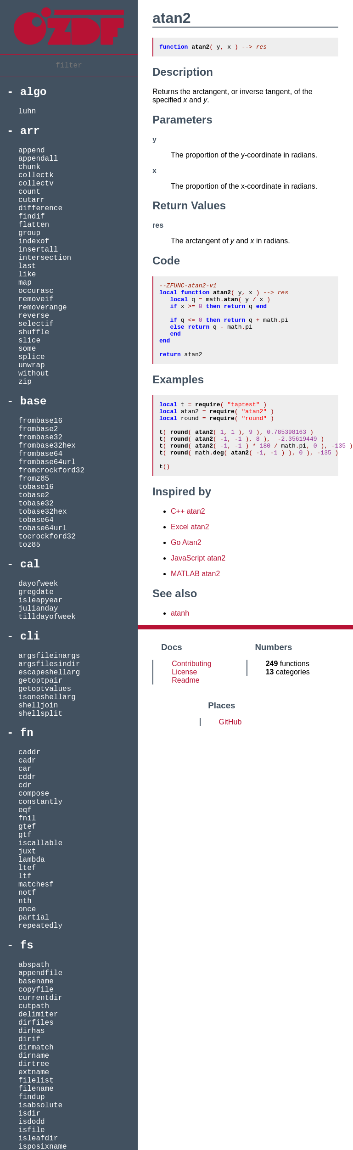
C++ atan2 (188, 541)
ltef (27, 868)
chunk (29, 167)
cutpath (33, 1006)
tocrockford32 (47, 537)
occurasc (36, 291)
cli (30, 636)
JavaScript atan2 (198, 588)
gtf (25, 835)
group (29, 233)
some (27, 349)
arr (30, 131)
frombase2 (38, 429)
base (33, 401)
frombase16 (40, 421)
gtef (27, 827)
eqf (25, 810)
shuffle (33, 332)
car (25, 769)
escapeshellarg (49, 672)
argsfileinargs (49, 656)
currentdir (40, 998)
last (27, 266)
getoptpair (40, 681)
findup (31, 1097)
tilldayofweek (47, 617)
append (31, 150)
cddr (27, 777)
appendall (38, 159)
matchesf (36, 885)
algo (33, 92)
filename (36, 1089)
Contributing (191, 694)
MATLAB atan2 (195, 604)
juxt (27, 851)
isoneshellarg (47, 697)
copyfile (36, 990)
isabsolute (40, 1105)
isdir (29, 1114)
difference (40, 208)
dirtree (33, 1064)
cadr (27, 761)
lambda (31, 860)
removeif (36, 299)
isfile (31, 1130)
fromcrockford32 (51, 470)
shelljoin (38, 705)
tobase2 (33, 495)
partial (33, 918)
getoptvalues (44, 689)
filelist (36, 1081)
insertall (38, 250)
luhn (27, 111)
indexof (33, 241)
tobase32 (36, 503)
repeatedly (40, 926)
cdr (25, 785)
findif (31, 217)
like (27, 274)
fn (27, 733)
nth (25, 901)
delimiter (38, 1014)
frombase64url (47, 462)
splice (31, 357)
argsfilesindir (49, 664)
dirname (33, 1056)
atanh (180, 643)
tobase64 (36, 520)
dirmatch (36, 1047)
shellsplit (40, 714)
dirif (29, 1039)
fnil (27, 818)
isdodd (31, 1122)
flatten (33, 225)
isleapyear (40, 600)
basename (36, 981)
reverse (33, 316)
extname (33, 1072)
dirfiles (36, 1023)
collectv (36, 184)
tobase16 (36, 487)
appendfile (40, 973)
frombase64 (40, 454)
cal (30, 564)
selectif (36, 324)
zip (25, 382)
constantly (40, 802)
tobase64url (42, 528)
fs (27, 945)
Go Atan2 (186, 573)
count (29, 192)
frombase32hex (47, 446)
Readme (185, 710)
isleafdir (38, 1138)
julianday (38, 609)
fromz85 (33, 479)
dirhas (31, 1031)
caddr (29, 752)
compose (33, 794)
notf (27, 893)
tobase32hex (42, 512)
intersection (44, 258)
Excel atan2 (190, 557)
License (184, 702)
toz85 (29, 545)
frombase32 (40, 437)
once (27, 909)
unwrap (31, 365)
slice (29, 341)
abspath (33, 965)
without (33, 374)
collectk (36, 175)
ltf (25, 876)
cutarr (31, 200)
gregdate (36, 592)
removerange (42, 307)
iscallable (40, 843)
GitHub (230, 752)
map (25, 283)
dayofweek (38, 584)
